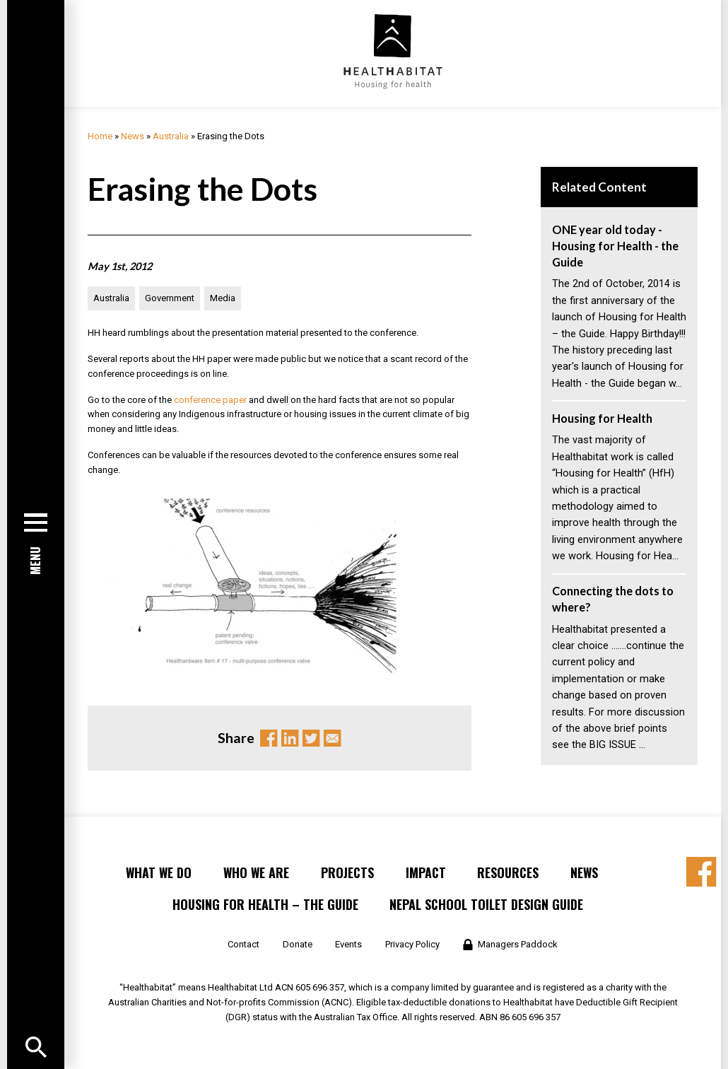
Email (332, 738)
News (132, 136)
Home (100, 136)
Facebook (268, 738)
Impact (426, 872)
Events (348, 944)
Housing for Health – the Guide (265, 904)
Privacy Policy (412, 944)
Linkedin (289, 738)
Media (222, 298)
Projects (347, 872)
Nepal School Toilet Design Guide (486, 904)
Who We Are (256, 872)
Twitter (311, 738)
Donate (297, 944)
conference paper (210, 400)
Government (169, 298)
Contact (243, 944)
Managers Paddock (518, 944)
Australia (171, 136)
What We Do (159, 872)
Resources (508, 872)
